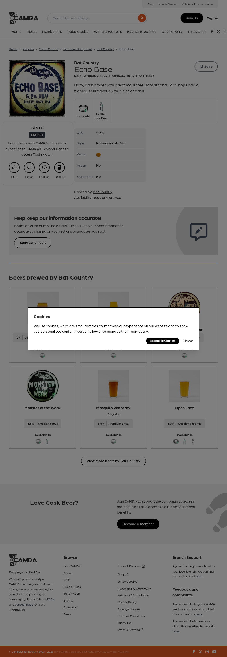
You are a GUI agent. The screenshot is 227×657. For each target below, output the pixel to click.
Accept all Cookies (163, 340)
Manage (188, 340)
